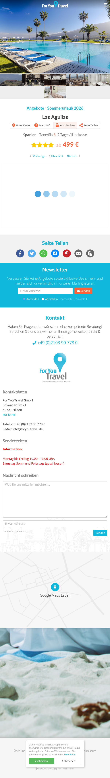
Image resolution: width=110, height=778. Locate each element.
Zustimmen (41, 761)
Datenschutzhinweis (73, 299)
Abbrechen (68, 761)
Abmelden (50, 299)
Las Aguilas (55, 117)
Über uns (19, 751)
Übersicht (56, 156)
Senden (83, 290)
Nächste (73, 156)
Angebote (35, 108)
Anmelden (31, 299)
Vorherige (37, 156)
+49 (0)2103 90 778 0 (55, 342)
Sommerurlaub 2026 (65, 108)
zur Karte (9, 415)
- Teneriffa (39, 134)
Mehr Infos (69, 754)
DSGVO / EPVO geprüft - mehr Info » (55, 768)
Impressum (89, 751)
